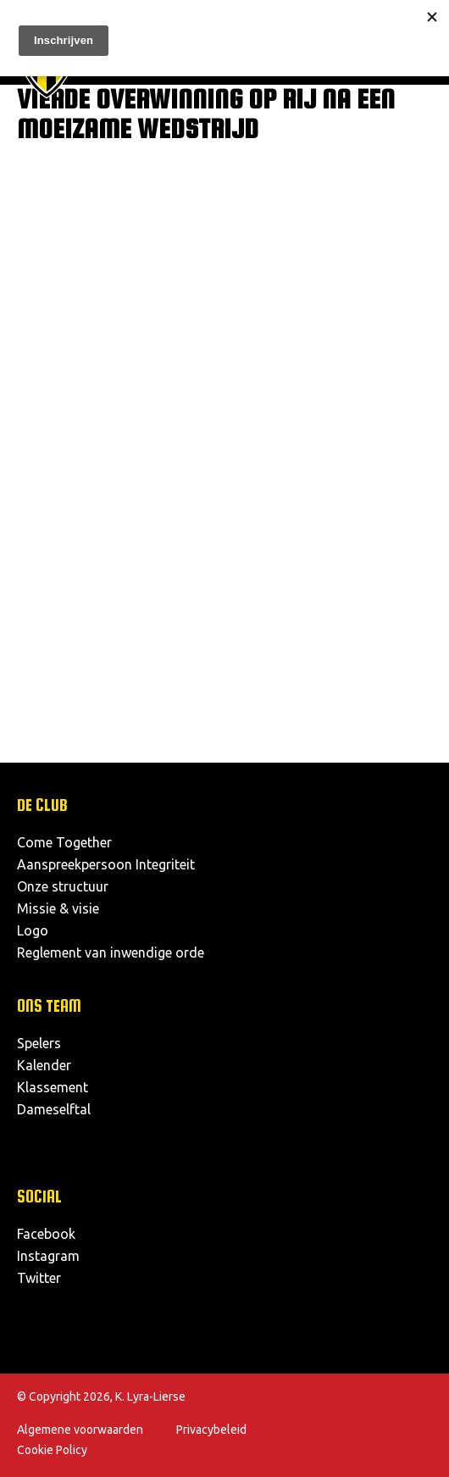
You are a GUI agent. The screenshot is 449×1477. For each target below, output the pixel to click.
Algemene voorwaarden (80, 1429)
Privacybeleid (211, 1429)
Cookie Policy (52, 1450)
